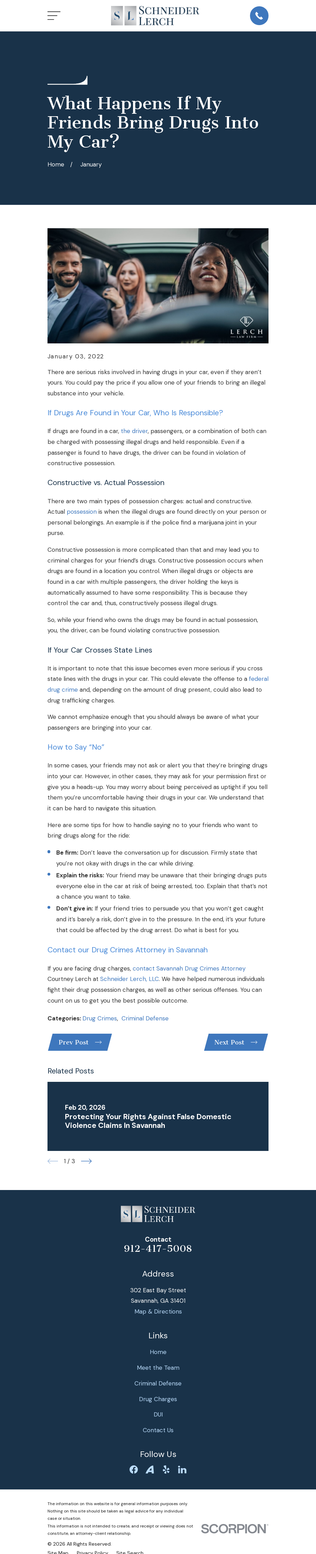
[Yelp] (166, 1471)
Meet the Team (158, 1369)
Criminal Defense (145, 1018)
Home (158, 1353)
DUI (158, 1416)
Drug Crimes (99, 1018)
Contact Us (158, 1431)
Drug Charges (158, 1400)
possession (82, 511)
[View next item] (86, 1162)
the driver (134, 431)
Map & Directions (158, 1313)
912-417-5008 (158, 1249)
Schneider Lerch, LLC (129, 979)
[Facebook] (134, 1471)
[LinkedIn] (182, 1471)
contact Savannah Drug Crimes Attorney (189, 968)
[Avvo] (150, 1471)
